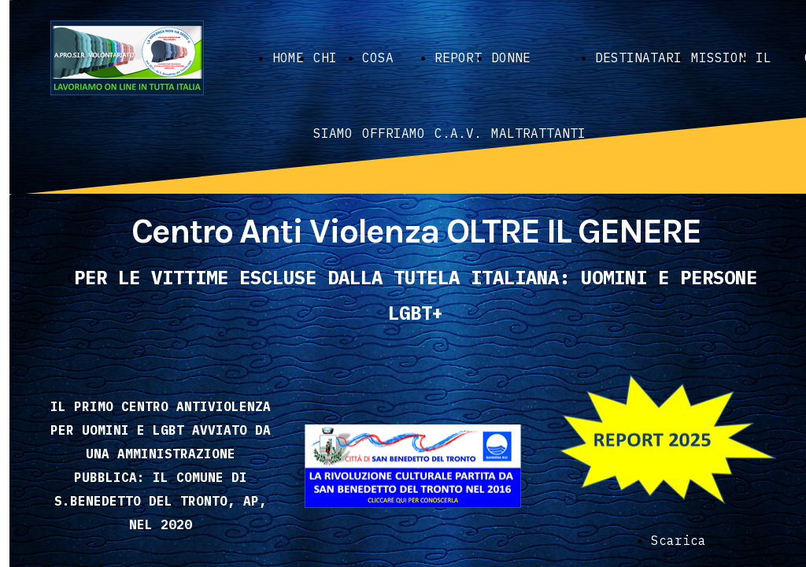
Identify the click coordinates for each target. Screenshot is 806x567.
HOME (288, 57)
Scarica (678, 540)
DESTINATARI (638, 57)
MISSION (718, 57)
